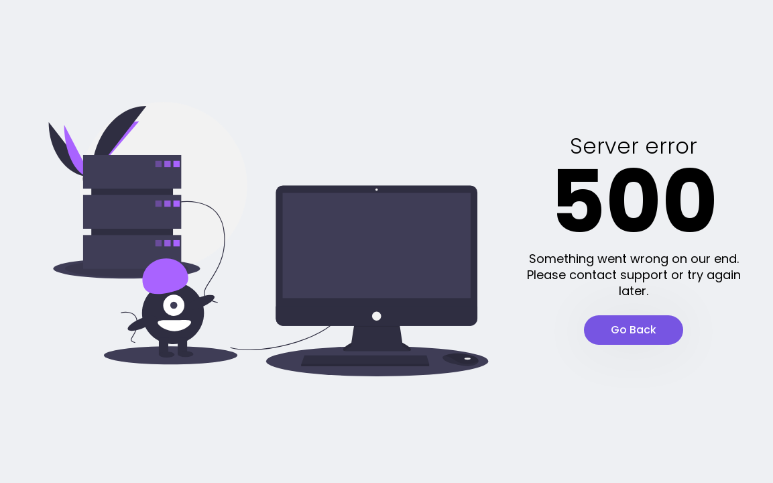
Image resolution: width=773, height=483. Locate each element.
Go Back (633, 329)
